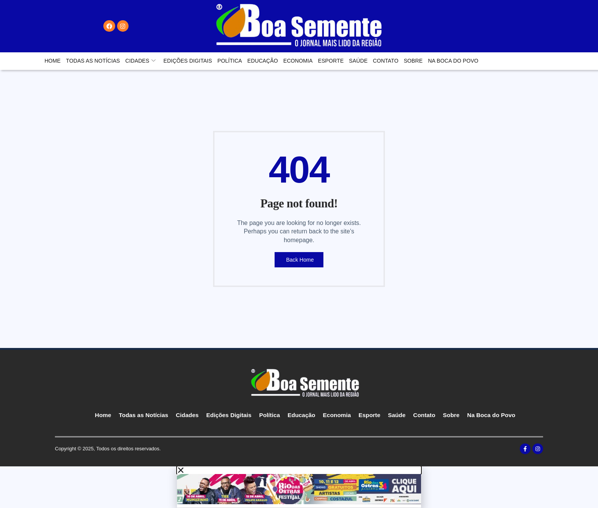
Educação (263, 61)
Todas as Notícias (93, 61)
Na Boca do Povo (453, 61)
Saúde (358, 61)
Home (53, 61)
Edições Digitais (188, 61)
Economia (298, 61)
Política (229, 61)
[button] (299, 470)
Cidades (140, 61)
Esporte (331, 61)
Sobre (413, 61)
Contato (386, 61)
